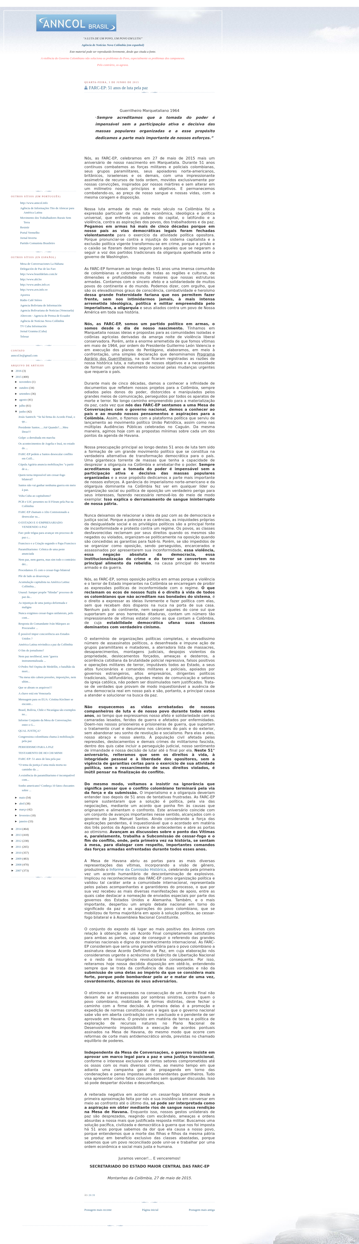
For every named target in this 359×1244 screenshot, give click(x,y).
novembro (25, 381)
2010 (19, 852)
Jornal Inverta (28, 238)
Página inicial (150, 1210)
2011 (19, 846)
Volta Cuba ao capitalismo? (34, 495)
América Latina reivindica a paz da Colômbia (45, 644)
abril (22, 803)
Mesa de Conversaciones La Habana (41, 263)
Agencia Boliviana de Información (40, 305)
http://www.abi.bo (31, 279)
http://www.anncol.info (34, 203)
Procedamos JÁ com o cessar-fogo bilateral (44, 570)
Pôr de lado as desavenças (33, 576)
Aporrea (25, 295)
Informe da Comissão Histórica (138, 869)
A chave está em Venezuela (34, 693)
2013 (19, 835)
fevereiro (25, 815)
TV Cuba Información (33, 326)
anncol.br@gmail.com (24, 355)
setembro (25, 393)
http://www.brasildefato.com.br (38, 274)
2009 (19, 858)
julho (22, 405)
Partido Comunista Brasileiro (37, 243)
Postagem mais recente (98, 1210)
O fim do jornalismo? (31, 650)
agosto (23, 399)
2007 (19, 870)
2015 (19, 376)
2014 (19, 829)
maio (22, 797)
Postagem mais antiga (202, 1210)
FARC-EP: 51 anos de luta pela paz (118, 88)
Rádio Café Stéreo (31, 300)
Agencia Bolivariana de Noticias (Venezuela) (47, 310)
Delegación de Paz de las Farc (38, 268)
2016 (19, 370)
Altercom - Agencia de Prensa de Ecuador (45, 315)
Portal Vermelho (30, 232)
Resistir (24, 227)
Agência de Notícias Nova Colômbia (42, 321)
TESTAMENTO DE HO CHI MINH (40, 753)
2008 (19, 864)
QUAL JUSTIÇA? (29, 730)
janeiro (23, 821)
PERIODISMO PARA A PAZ (35, 747)
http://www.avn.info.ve (34, 289)
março (23, 809)
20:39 (92, 1195)
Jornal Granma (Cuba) (33, 331)
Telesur (24, 336)
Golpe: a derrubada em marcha (36, 437)
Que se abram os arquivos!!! (35, 687)
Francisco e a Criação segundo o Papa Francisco (47, 543)
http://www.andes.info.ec (35, 284)
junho (23, 411)
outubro (24, 387)
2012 (19, 840)
